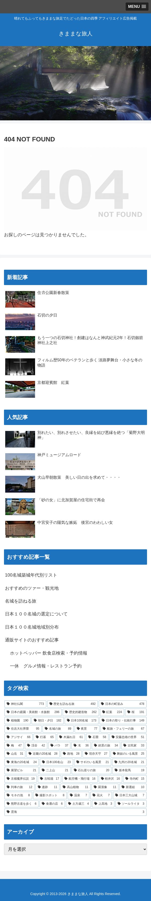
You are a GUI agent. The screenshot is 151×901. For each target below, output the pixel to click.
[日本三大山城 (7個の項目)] (130, 795)
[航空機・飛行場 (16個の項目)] (80, 779)
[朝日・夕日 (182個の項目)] (48, 720)
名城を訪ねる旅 (20, 601)
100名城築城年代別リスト (31, 575)
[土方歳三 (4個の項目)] (78, 804)
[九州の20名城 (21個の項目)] (129, 762)
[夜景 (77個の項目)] (87, 729)
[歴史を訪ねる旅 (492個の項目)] (72, 704)
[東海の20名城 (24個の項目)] (21, 762)
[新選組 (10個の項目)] (133, 787)
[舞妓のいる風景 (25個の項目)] (129, 754)
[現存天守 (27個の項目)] (96, 754)
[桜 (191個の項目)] (136, 712)
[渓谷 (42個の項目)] (36, 745)
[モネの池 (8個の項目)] (18, 795)
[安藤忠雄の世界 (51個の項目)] (128, 737)
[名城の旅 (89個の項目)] (58, 729)
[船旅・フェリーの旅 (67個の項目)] (124, 729)
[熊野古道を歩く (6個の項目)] (21, 804)
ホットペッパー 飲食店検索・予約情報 (48, 653)
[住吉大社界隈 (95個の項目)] (23, 729)
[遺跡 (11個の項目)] (48, 787)
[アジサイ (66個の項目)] (18, 737)
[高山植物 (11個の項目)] (75, 787)
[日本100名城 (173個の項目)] (82, 720)
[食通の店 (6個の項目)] (52, 804)
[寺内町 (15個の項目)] (135, 779)
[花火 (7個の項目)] (101, 795)
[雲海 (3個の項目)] (75, 812)
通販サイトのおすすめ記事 (32, 639)
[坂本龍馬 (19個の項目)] (129, 770)
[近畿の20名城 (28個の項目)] (43, 754)
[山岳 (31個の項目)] (14, 754)
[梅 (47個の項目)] (14, 745)
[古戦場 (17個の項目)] (49, 779)
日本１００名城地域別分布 (32, 627)
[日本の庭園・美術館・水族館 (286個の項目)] (33, 712)
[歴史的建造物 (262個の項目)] (81, 712)
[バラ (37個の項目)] (59, 745)
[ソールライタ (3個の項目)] (131, 804)
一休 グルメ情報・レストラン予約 (46, 665)
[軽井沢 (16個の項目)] (110, 779)
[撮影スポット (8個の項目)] (50, 795)
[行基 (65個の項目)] (45, 737)
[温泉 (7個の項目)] (78, 795)
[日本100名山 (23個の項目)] (56, 762)
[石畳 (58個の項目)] (97, 737)
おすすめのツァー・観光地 (32, 588)
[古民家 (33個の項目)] (134, 745)
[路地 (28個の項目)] (71, 754)
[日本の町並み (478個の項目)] (123, 704)
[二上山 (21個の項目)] (55, 770)
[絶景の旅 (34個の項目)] (106, 745)
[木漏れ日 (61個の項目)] (71, 737)
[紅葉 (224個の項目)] (112, 712)
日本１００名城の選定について (36, 613)
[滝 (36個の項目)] (81, 745)
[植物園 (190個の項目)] (17, 720)
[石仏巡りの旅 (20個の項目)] (92, 770)
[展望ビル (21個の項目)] (21, 770)
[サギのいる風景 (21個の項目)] (92, 762)
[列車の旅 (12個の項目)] (19, 787)
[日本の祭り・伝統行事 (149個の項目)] (123, 720)
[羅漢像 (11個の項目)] (105, 787)
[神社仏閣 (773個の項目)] (25, 704)
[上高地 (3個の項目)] (103, 804)
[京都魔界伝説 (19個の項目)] (20, 779)
